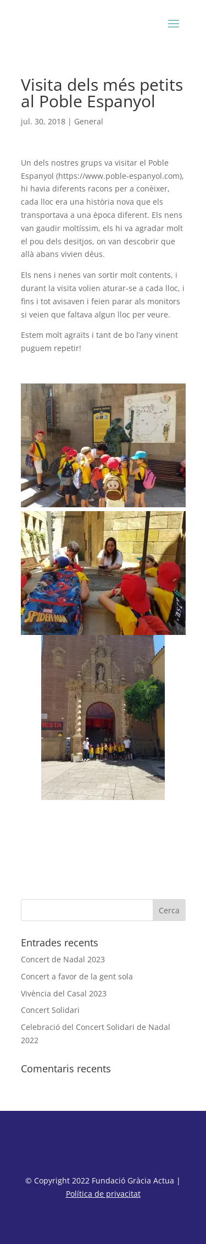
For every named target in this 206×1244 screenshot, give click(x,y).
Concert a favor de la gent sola (77, 976)
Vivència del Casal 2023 (64, 993)
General (88, 121)
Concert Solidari (50, 1010)
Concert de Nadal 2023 (63, 959)
